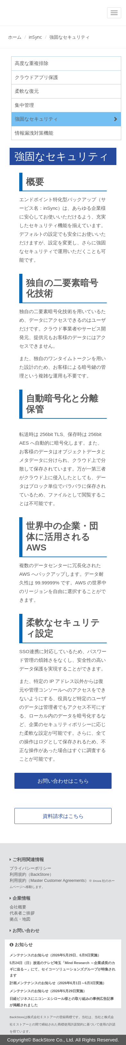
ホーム (14, 37)
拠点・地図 (20, 919)
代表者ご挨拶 (22, 913)
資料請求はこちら (63, 815)
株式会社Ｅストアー (41, 1017)
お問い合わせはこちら (63, 780)
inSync (35, 37)
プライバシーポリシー (30, 868)
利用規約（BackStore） (32, 874)
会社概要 (18, 907)
